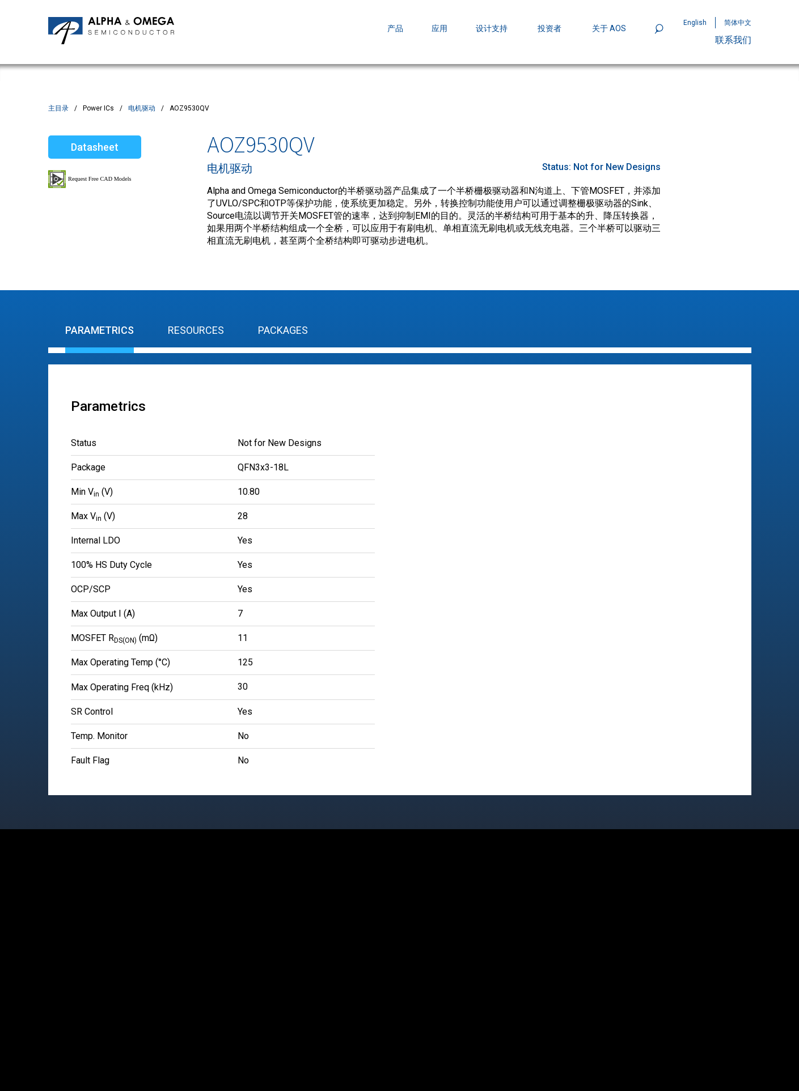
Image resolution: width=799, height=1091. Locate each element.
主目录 (58, 108)
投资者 (549, 28)
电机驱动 (141, 108)
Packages (283, 330)
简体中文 (737, 23)
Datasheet (95, 147)
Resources (196, 330)
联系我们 (733, 40)
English (695, 23)
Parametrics (99, 330)
